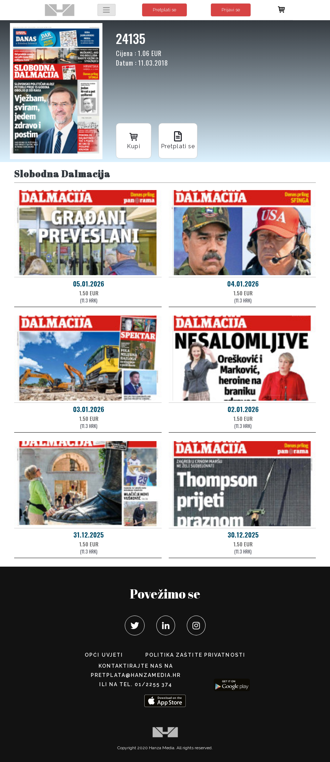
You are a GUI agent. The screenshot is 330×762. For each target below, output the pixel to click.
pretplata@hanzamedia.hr (136, 675)
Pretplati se (164, 9)
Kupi (133, 140)
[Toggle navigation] (106, 10)
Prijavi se (231, 9)
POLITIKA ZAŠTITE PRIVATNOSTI (195, 655)
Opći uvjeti (104, 655)
